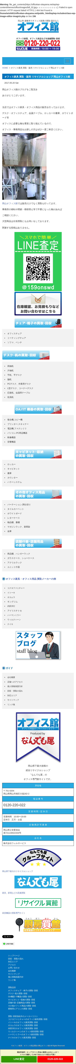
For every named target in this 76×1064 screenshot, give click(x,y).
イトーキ (11, 593)
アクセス (12, 965)
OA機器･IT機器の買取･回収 (20, 996)
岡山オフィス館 (10, 203)
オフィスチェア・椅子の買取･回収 (23, 990)
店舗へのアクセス (15, 682)
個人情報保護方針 (15, 686)
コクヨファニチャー (16, 588)
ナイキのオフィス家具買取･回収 (22, 1037)
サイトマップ (13, 700)
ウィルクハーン (14, 619)
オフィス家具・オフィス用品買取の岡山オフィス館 (31, 1046)
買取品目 (12, 987)
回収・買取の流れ (15, 691)
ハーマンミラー (14, 615)
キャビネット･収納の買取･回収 (21, 1000)
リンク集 (11, 704)
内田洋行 (11, 606)
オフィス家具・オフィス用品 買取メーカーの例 (31, 579)
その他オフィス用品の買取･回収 (22, 1006)
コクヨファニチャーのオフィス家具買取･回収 (28, 1019)
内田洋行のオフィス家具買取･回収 (23, 1028)
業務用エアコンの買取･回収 (20, 1009)
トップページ (14, 956)
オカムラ (11, 597)
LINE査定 (19, 1059)
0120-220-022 (55, 1059)
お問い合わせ (14, 968)
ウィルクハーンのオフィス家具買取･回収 (26, 1031)
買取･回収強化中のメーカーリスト (23, 1016)
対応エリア (12, 695)
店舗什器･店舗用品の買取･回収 (21, 1003)
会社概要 (11, 677)
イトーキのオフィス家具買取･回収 (23, 1022)
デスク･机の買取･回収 (17, 993)
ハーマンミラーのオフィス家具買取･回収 (26, 1034)
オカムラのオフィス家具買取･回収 (23, 1025)
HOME (5, 68)
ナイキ (10, 624)
